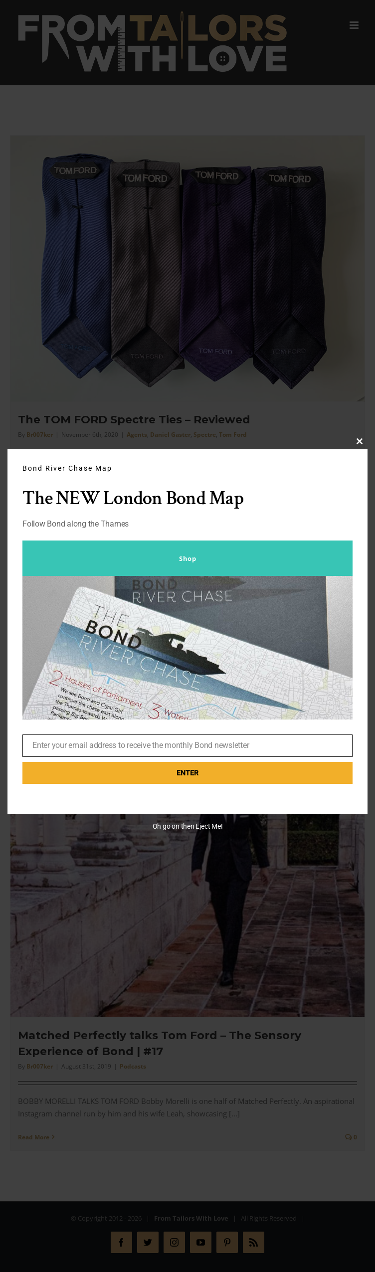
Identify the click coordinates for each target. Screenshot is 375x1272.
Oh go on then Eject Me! (188, 826)
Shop (187, 558)
